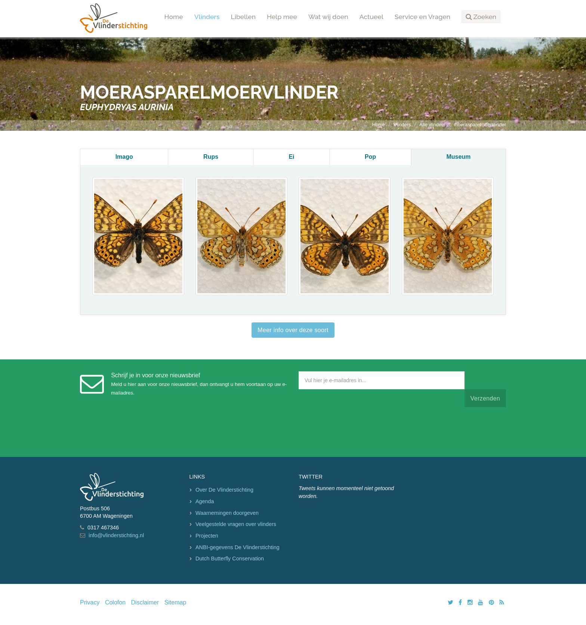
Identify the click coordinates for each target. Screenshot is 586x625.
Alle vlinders (432, 124)
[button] (481, 17)
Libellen (243, 17)
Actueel (371, 17)
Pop (370, 157)
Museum (458, 157)
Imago (124, 157)
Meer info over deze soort (292, 330)
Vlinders (207, 17)
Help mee (282, 17)
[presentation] (355, 430)
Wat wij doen (328, 17)
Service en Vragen (422, 17)
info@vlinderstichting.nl (116, 535)
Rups (210, 157)
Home (173, 17)
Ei (291, 157)
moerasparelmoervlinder (480, 124)
